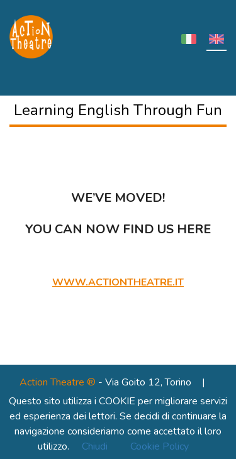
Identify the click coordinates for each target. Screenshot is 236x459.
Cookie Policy (159, 446)
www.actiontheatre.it (118, 282)
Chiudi (95, 446)
